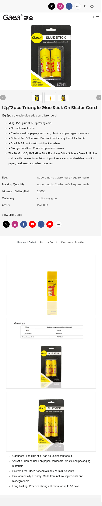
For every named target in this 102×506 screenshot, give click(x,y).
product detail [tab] (26, 242)
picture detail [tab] (49, 242)
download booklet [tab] (73, 242)
